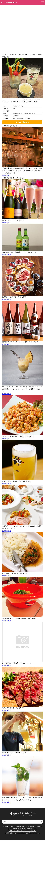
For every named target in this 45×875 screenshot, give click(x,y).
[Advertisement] (22, 28)
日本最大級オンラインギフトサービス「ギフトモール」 (22, 833)
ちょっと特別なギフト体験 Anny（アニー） (22, 828)
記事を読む (6, 175)
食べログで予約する (22, 122)
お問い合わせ (30, 826)
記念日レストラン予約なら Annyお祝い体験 (22, 831)
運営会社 (6, 826)
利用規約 (39, 826)
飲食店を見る (6, 223)
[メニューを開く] (41, 2)
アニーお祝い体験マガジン (10, 2)
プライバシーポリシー (17, 826)
